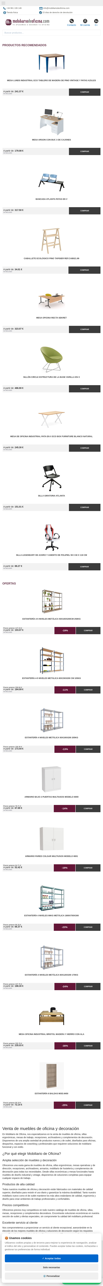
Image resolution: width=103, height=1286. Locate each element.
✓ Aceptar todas (51, 1258)
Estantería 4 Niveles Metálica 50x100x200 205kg (51, 737)
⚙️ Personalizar (51, 1276)
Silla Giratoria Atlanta (51, 496)
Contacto (71, 22)
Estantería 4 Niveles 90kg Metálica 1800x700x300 (51, 915)
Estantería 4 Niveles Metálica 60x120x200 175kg (51, 975)
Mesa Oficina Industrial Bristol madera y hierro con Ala (51, 1034)
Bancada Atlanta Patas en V (51, 199)
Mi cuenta (85, 22)
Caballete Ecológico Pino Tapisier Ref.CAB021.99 (51, 258)
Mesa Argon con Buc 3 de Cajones (51, 140)
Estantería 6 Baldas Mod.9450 (51, 1093)
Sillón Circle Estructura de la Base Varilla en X (51, 377)
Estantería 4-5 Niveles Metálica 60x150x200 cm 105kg (51, 678)
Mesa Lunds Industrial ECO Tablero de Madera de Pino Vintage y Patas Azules (51, 80)
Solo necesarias (51, 1267)
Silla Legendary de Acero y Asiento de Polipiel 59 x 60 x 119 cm (51, 555)
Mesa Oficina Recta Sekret (51, 318)
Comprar (84, 92)
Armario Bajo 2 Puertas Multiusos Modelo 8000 (51, 797)
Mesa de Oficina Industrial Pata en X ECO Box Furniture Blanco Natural (51, 436)
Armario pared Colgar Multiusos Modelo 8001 (51, 856)
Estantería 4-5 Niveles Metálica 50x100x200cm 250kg (51, 619)
